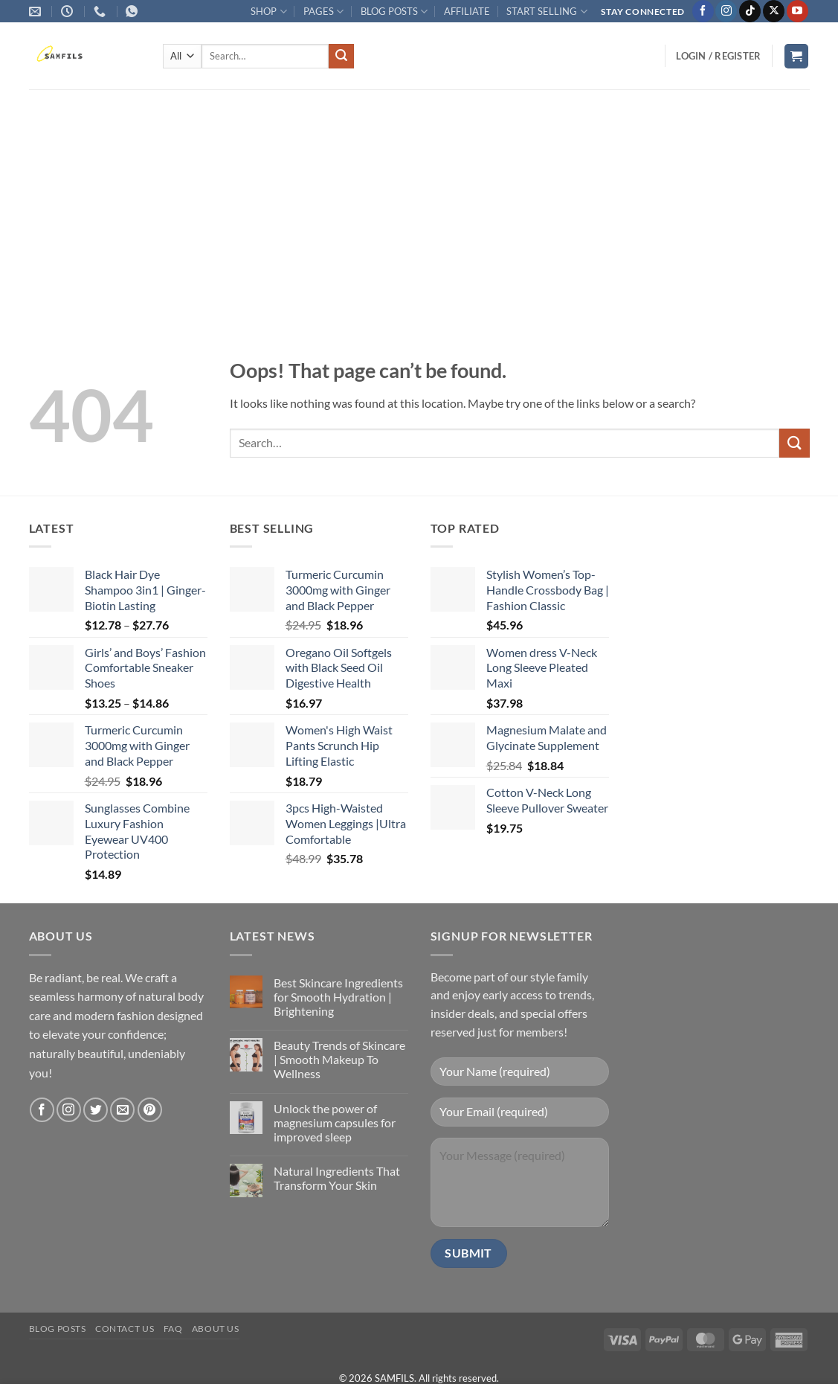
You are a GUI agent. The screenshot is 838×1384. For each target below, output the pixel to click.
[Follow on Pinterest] (150, 1110)
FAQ (173, 1328)
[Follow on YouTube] (797, 11)
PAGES (323, 11)
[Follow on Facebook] (703, 11)
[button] (718, 56)
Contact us (124, 1328)
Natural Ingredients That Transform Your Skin (337, 1178)
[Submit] (341, 56)
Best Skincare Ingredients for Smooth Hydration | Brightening (338, 996)
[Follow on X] (773, 11)
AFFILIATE (467, 11)
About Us (215, 1328)
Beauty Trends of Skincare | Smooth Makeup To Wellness (339, 1059)
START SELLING (546, 11)
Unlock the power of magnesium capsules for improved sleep (335, 1122)
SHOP (268, 11)
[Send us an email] (122, 1110)
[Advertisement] (419, 201)
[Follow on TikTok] (750, 11)
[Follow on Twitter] (95, 1110)
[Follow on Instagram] (726, 11)
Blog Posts (57, 1328)
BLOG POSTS (394, 11)
